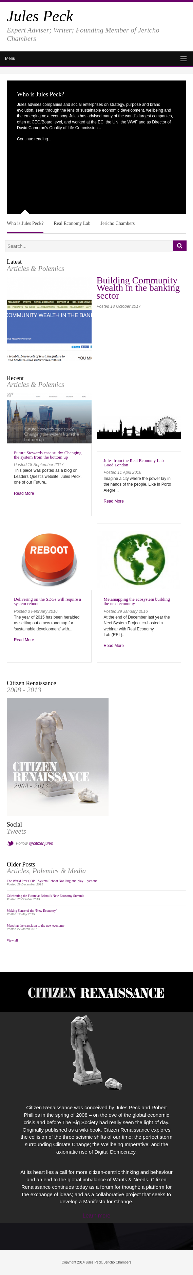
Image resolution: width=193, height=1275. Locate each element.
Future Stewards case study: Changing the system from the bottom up (47, 455)
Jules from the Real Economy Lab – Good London (135, 462)
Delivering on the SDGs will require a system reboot (47, 601)
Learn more (97, 1216)
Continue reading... (34, 139)
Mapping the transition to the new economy (35, 925)
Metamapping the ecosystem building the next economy (137, 601)
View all (12, 940)
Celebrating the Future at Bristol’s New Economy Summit (45, 896)
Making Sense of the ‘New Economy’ (32, 910)
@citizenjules (41, 843)
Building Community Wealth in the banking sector (138, 288)
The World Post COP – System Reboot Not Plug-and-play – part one (52, 881)
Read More (24, 493)
